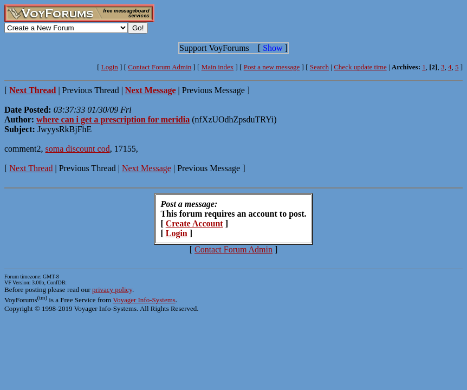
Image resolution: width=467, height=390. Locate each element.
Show (272, 48)
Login (109, 67)
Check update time (360, 67)
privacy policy (112, 289)
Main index (218, 67)
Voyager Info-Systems (144, 300)
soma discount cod (78, 148)
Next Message (146, 168)
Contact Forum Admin (159, 67)
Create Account (194, 223)
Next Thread (31, 168)
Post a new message (272, 67)
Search (319, 67)
